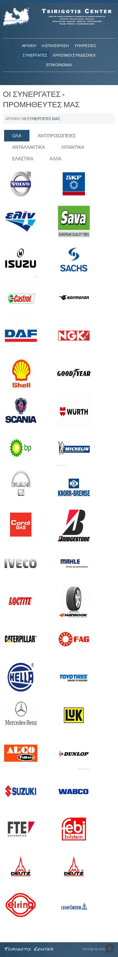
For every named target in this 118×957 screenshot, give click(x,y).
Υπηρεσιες (85, 45)
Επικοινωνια (59, 64)
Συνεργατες (35, 55)
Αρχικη (29, 45)
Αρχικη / (13, 118)
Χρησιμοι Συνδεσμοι (74, 55)
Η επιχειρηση (55, 45)
